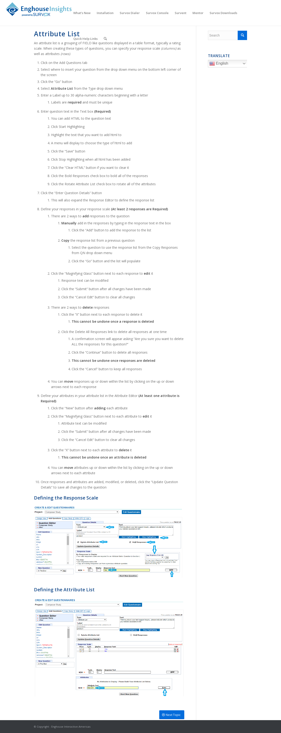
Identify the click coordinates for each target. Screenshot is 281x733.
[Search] (105, 39)
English (228, 64)
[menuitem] (82, 13)
